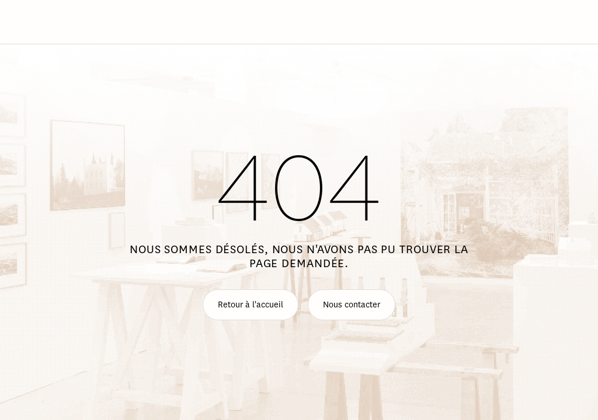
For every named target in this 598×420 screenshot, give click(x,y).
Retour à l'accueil (250, 304)
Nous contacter (351, 304)
